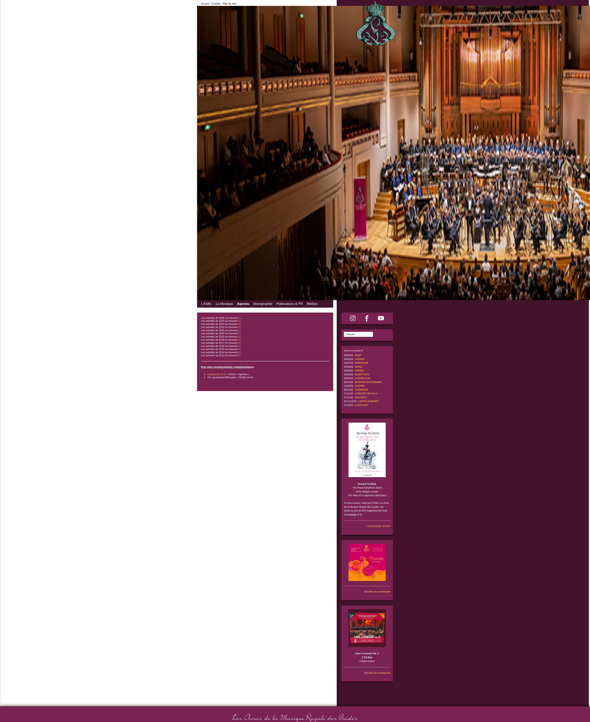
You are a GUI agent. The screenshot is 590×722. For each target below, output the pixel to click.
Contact (216, 3)
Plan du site (229, 3)
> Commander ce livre (378, 526)
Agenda (243, 304)
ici (239, 317)
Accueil (205, 3)
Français (350, 334)
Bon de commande (379, 591)
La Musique (224, 304)
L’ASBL (206, 304)
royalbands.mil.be (217, 374)
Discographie (262, 304)
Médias (312, 304)
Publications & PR (289, 304)
